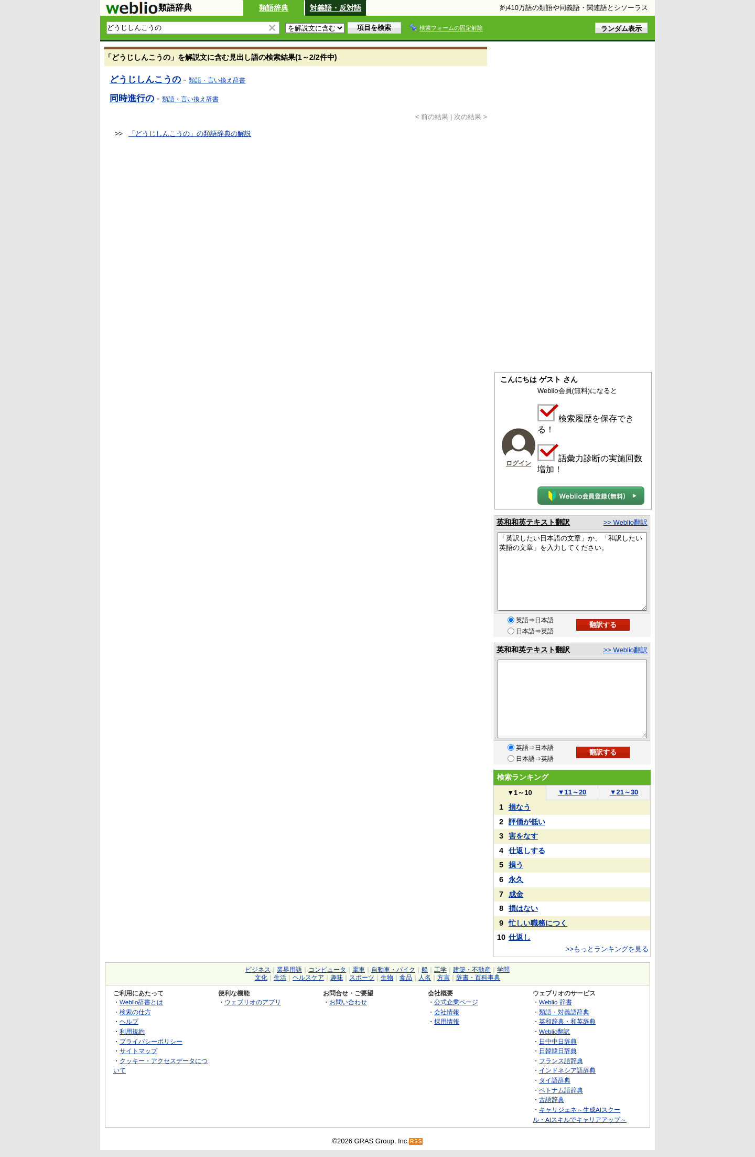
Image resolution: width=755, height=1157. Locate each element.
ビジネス (258, 970)
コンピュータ (327, 970)
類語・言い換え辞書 (217, 80)
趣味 (336, 977)
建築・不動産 (472, 970)
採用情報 (446, 1021)
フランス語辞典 (561, 1060)
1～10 (519, 793)
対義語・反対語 (335, 8)
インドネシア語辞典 (567, 1070)
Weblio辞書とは (141, 1002)
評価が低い (527, 822)
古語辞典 (551, 1099)
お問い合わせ (348, 1002)
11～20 (572, 792)
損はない (523, 908)
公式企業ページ (456, 1002)
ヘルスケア (308, 977)
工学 (440, 970)
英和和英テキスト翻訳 (533, 522)
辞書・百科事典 (478, 977)
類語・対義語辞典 (564, 1012)
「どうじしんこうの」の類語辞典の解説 (189, 133)
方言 (443, 977)
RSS (416, 1141)
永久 (516, 879)
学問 (503, 970)
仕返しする (527, 850)
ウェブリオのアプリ (252, 1002)
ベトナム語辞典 (561, 1090)
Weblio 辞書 (555, 1002)
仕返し (520, 937)
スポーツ (361, 977)
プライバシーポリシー (151, 1041)
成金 (516, 894)
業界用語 (289, 970)
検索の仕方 (135, 1012)
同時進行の (132, 98)
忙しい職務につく (538, 923)
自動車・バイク (393, 970)
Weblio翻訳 (554, 1031)
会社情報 (446, 1012)
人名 (424, 977)
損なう (520, 807)
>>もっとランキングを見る (607, 949)
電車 (358, 970)
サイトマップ (138, 1050)
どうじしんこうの (145, 79)
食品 (406, 977)
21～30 (624, 792)
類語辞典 (273, 8)
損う (516, 865)
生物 (387, 977)
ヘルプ (129, 1021)
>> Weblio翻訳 (625, 522)
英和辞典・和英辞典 (567, 1021)
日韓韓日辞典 (558, 1050)
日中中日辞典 (558, 1041)
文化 (261, 977)
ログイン (518, 463)
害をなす (523, 836)
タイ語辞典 (554, 1080)
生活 (280, 977)
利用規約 (132, 1031)
